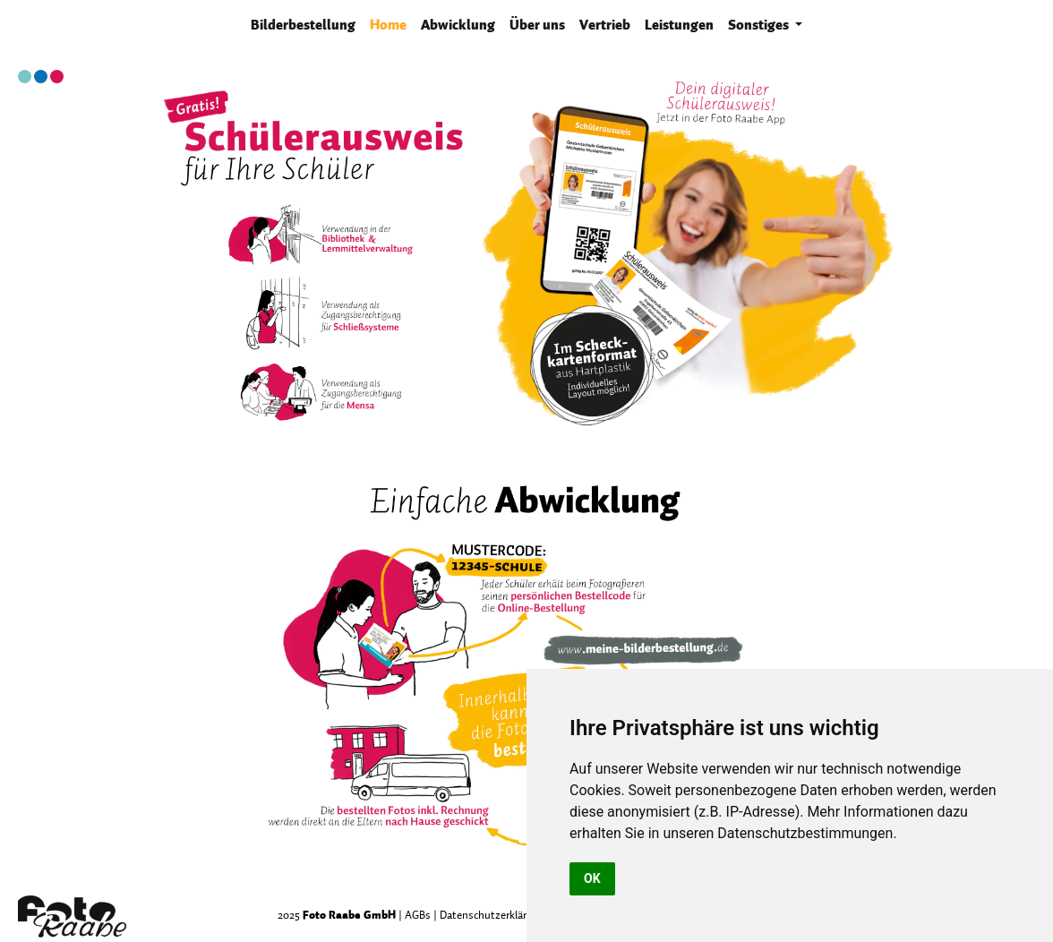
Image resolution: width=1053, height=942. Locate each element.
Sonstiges (760, 24)
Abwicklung (458, 24)
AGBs (418, 914)
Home (388, 24)
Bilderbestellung (307, 23)
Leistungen (679, 24)
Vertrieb (604, 24)
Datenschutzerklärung (492, 914)
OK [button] (592, 878)
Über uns (537, 24)
